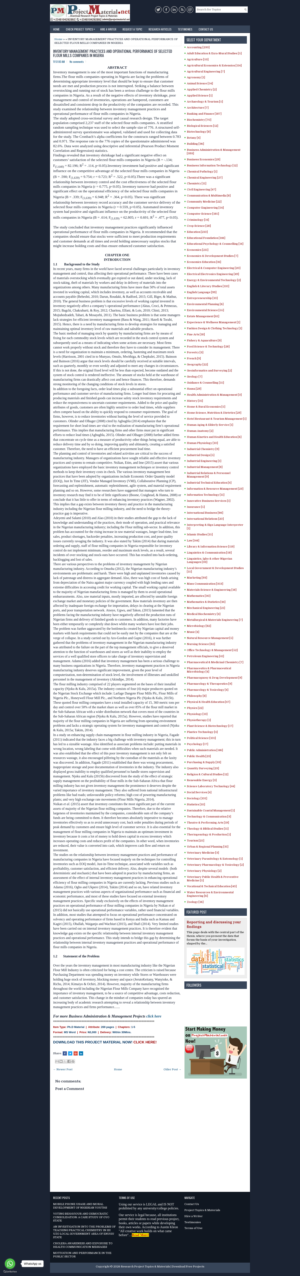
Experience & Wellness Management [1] (213, 322)
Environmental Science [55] (205, 310)
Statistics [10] (196, 804)
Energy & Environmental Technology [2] (214, 280)
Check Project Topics (81, 28)
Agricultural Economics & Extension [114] (214, 65)
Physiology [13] (197, 714)
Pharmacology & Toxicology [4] (207, 689)
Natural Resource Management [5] (210, 638)
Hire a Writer (108, 29)
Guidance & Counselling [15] (205, 382)
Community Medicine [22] (204, 201)
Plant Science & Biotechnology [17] (210, 725)
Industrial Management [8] (204, 467)
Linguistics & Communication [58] (209, 552)
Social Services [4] (199, 792)
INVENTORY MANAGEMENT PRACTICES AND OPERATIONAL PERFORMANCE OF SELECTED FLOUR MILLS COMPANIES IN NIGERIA (112, 53)
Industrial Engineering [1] (204, 461)
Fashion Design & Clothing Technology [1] (214, 328)
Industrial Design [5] (200, 455)
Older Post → (172, 1069)
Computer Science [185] (203, 213)
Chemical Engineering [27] (204, 177)
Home (56, 29)
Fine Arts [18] (196, 334)
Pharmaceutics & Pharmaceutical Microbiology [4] (209, 670)
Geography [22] (197, 364)
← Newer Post (62, 1069)
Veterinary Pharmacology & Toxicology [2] (215, 864)
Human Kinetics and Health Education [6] (214, 436)
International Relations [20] (205, 518)
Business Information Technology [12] (212, 165)
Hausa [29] (194, 388)
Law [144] (193, 540)
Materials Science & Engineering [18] (211, 589)
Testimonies (185, 29)
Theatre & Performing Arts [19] (208, 822)
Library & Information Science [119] (210, 546)
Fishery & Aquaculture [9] (204, 340)
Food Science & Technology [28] (208, 346)
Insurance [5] (196, 506)
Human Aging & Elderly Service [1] (210, 424)
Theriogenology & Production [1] (209, 834)
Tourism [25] (195, 840)
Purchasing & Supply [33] (204, 762)
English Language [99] (201, 292)
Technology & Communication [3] (209, 816)
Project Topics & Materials (202, 1210)
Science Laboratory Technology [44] (211, 786)
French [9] (194, 358)
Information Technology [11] (205, 494)
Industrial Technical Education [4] (209, 482)
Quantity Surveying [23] (203, 768)
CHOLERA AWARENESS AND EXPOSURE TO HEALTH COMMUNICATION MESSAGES (82, 1245)
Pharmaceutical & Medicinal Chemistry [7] (215, 662)
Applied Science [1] (199, 95)
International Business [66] (205, 512)
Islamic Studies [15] (200, 534)
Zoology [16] (195, 901)
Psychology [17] (197, 744)
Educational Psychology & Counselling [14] (215, 243)
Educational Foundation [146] (206, 237)
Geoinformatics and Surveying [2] (209, 370)
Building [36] (195, 143)
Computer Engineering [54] (205, 207)
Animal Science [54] (200, 83)
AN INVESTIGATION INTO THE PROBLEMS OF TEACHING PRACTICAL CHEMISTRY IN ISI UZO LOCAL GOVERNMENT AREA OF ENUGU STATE (84, 1232)
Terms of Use (193, 1228)
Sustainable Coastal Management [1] (211, 810)
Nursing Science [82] (201, 644)
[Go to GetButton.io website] (10, 1271)
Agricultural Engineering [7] (206, 71)
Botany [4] (193, 137)
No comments (77, 62)
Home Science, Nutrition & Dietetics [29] (214, 412)
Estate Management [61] (203, 316)
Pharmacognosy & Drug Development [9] (214, 677)
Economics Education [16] (204, 262)
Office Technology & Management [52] (212, 650)
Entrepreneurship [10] (202, 298)
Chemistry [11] (196, 183)
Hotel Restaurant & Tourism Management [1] (216, 418)
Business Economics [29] (203, 159)
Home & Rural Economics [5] (206, 406)
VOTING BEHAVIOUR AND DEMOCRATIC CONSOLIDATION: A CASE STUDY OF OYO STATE (81, 1217)
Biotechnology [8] (199, 131)
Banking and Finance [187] (204, 113)
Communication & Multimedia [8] (209, 195)
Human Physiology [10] (202, 443)
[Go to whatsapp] (10, 1263)
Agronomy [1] (196, 77)
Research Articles (160, 29)
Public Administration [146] (205, 750)
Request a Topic (132, 29)
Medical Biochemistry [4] (203, 614)
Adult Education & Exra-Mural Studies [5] (214, 53)
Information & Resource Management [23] (215, 488)
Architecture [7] (198, 107)
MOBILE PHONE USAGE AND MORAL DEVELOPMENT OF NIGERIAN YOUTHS (80, 1206)
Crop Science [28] (199, 225)
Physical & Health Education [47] (208, 701)
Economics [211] (197, 249)
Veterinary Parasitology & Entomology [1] (215, 858)
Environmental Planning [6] (205, 304)
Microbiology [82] (199, 625)
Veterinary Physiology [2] (204, 870)
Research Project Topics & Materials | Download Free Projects (162, 1266)
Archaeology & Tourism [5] (205, 101)
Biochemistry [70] (199, 119)
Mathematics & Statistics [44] (206, 601)
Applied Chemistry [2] (202, 89)
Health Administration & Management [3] (214, 394)
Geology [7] (194, 376)
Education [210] (197, 231)
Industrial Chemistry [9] (203, 449)
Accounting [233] (198, 47)
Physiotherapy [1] (199, 720)
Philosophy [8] (196, 695)
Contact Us (206, 29)
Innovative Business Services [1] (208, 500)
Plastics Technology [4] (202, 732)
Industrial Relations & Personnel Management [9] (208, 474)
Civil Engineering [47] (201, 189)
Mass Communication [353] (205, 583)
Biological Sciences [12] (202, 125)
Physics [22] (195, 708)
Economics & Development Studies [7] (212, 255)
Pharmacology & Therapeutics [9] (209, 683)
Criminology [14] (198, 219)
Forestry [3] (195, 352)
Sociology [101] (197, 798)
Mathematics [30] (198, 595)
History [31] (195, 400)
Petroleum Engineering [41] (205, 656)
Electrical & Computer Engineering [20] (213, 268)
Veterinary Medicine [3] (203, 852)
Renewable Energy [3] (202, 780)
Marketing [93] (197, 577)
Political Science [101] (201, 738)
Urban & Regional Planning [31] (207, 846)
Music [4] (193, 632)
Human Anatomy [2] (200, 430)
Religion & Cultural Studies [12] (207, 774)
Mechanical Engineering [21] (206, 607)
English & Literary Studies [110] (208, 286)
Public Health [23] (199, 756)
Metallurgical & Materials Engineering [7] (215, 619)
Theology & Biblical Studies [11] (208, 828)
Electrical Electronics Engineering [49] (213, 274)
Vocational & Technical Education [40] (212, 886)
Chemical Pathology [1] (202, 171)
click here (153, 1016)
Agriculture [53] (198, 59)
